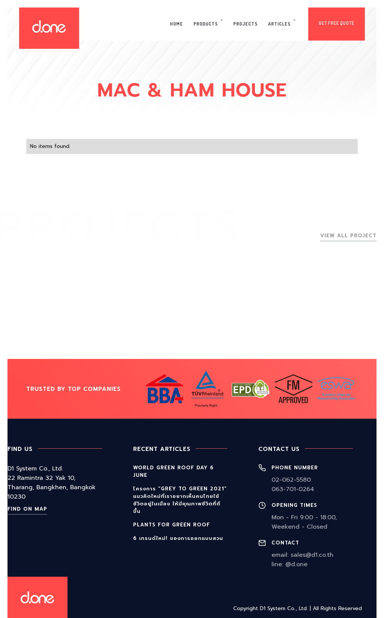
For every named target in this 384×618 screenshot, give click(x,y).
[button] (208, 24)
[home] (49, 28)
